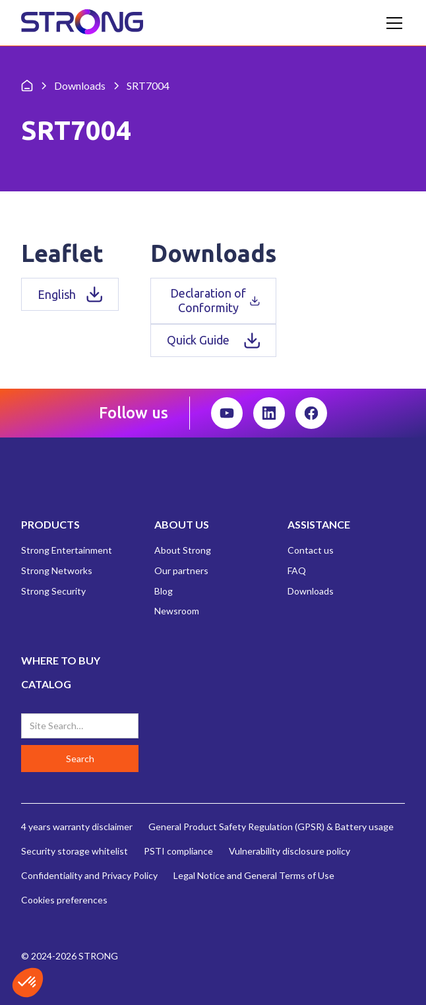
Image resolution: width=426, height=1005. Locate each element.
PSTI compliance (178, 851)
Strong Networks (56, 570)
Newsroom (176, 610)
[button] (392, 23)
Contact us (311, 550)
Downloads (311, 591)
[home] (82, 23)
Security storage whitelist (74, 851)
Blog (163, 591)
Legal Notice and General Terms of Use (253, 875)
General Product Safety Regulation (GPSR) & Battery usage (271, 826)
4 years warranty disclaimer (77, 826)
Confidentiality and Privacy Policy (89, 875)
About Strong (182, 550)
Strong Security (53, 591)
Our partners (181, 570)
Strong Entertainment (66, 550)
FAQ (297, 570)
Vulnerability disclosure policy (289, 851)
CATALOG (46, 684)
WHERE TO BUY (60, 660)
